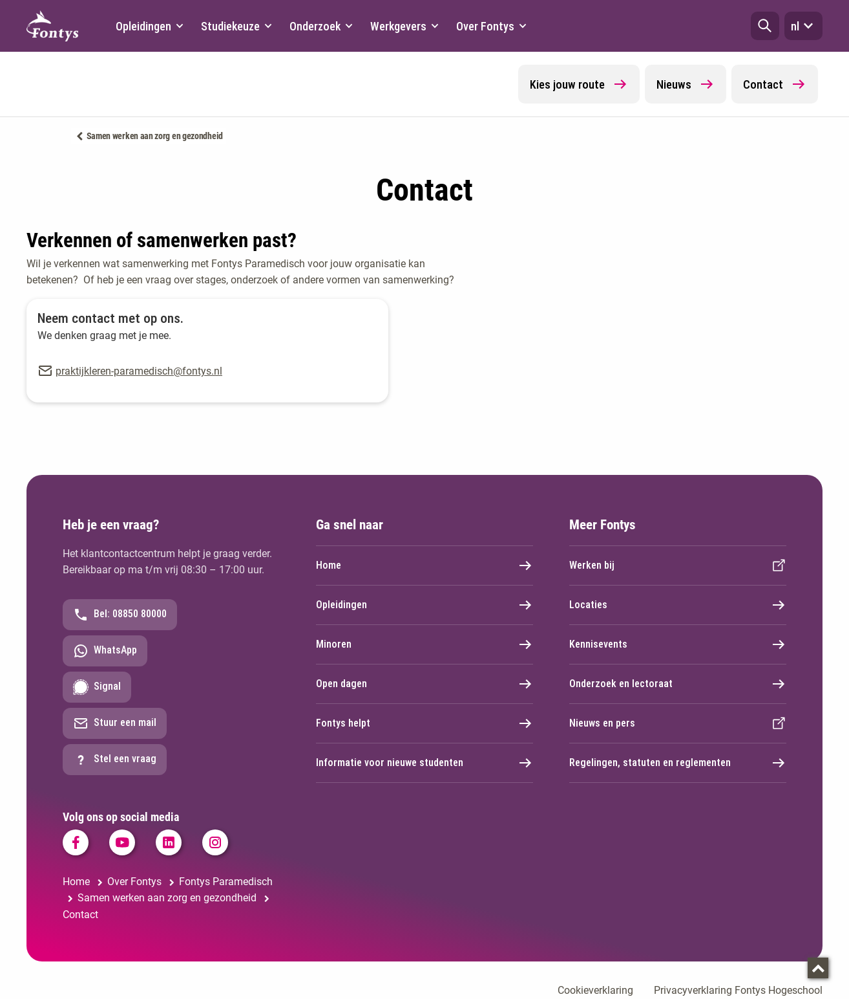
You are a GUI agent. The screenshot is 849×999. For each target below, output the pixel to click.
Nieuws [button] (685, 84)
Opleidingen (424, 605)
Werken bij (677, 565)
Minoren (424, 644)
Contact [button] (774, 84)
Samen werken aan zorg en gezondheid (155, 136)
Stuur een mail (114, 723)
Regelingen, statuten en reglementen (677, 763)
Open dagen (424, 684)
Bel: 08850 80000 (120, 614)
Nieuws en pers (677, 723)
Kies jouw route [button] (579, 84)
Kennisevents (677, 644)
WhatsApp (105, 651)
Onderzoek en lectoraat (677, 684)
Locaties (677, 605)
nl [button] (803, 26)
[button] (765, 26)
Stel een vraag (114, 759)
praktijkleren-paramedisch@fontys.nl (139, 371)
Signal (97, 687)
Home (424, 565)
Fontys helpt (424, 723)
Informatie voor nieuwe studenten (424, 763)
